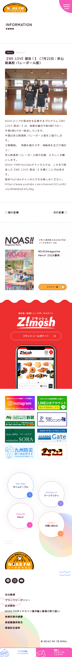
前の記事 (12, 212)
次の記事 (60, 212)
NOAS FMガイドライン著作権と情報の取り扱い (32, 611)
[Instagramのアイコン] (15, 581)
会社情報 (10, 594)
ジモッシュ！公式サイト (39, 336)
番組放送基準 (12, 627)
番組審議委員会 (14, 622)
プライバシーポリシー (17, 600)
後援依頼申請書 (14, 616)
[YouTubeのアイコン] (21, 581)
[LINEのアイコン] (8, 581)
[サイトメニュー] (65, 6)
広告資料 (10, 605)
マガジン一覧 (52, 287)
